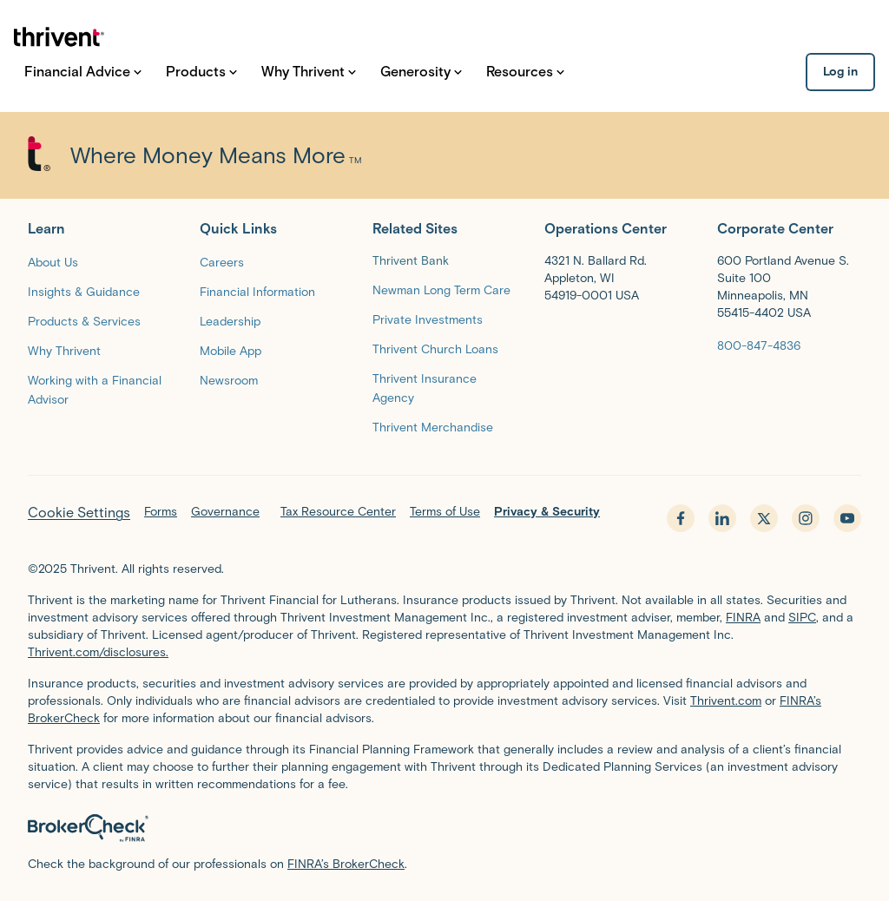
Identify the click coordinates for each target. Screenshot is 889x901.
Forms (160, 511)
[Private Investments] (427, 319)
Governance (225, 511)
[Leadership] (230, 320)
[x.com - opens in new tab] (764, 518)
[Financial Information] (257, 291)
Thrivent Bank (410, 260)
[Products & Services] (84, 320)
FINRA (743, 617)
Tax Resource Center (338, 511)
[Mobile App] (230, 350)
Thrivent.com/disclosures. (98, 652)
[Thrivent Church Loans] (435, 348)
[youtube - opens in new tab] (847, 518)
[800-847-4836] (758, 345)
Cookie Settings (79, 512)
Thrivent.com (725, 701)
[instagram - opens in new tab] (806, 518)
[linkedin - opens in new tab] (722, 518)
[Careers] (222, 261)
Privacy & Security (547, 511)
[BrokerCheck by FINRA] (444, 828)
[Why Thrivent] (64, 350)
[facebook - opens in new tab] (681, 518)
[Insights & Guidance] (84, 291)
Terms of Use (445, 511)
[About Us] (53, 261)
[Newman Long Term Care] (441, 289)
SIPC (802, 617)
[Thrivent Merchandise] (432, 426)
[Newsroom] (229, 380)
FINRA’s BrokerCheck (346, 864)
